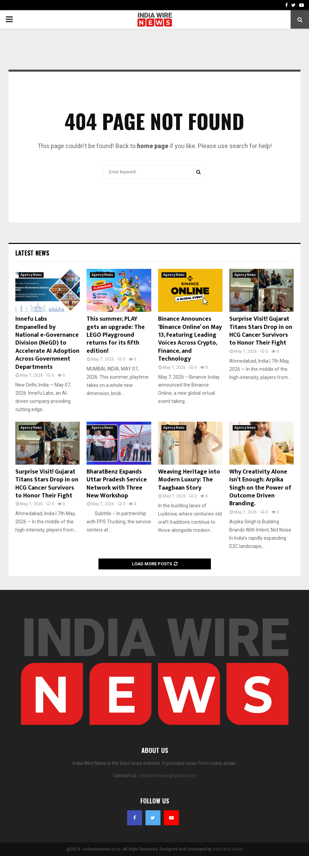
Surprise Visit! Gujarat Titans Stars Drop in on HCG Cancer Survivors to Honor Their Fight (260, 331)
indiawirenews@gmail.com (167, 775)
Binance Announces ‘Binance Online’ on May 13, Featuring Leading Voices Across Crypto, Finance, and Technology (190, 339)
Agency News (31, 275)
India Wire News (228, 849)
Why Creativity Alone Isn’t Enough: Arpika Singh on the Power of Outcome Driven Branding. (260, 488)
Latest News (32, 252)
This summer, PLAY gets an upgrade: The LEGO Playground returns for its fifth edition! (116, 335)
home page (152, 145)
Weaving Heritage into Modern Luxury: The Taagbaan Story (189, 480)
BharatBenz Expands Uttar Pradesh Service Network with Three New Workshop (117, 484)
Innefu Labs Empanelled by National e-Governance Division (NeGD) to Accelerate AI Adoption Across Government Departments (47, 343)
